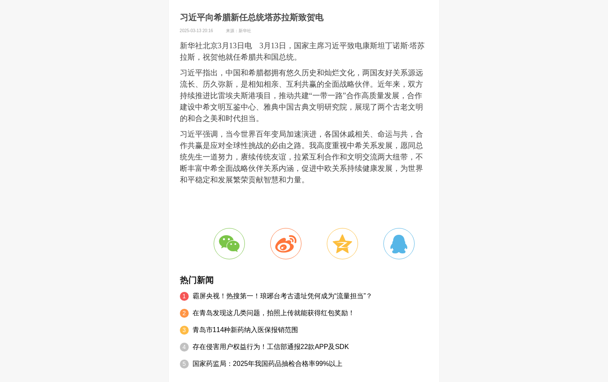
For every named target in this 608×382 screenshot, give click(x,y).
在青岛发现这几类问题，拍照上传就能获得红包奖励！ (274, 312)
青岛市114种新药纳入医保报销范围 (246, 329)
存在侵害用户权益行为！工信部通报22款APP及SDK (271, 346)
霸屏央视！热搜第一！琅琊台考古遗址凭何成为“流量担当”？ (283, 296)
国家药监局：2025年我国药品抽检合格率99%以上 (268, 363)
